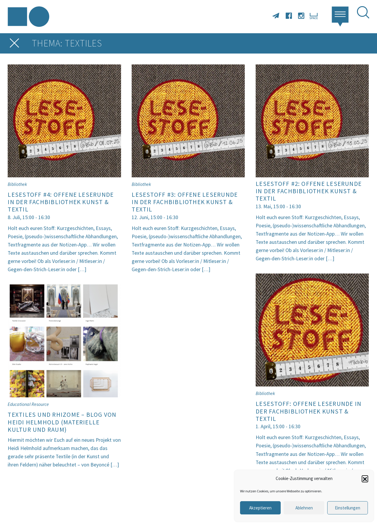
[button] (365, 478)
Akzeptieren (260, 508)
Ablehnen (304, 508)
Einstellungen (347, 508)
